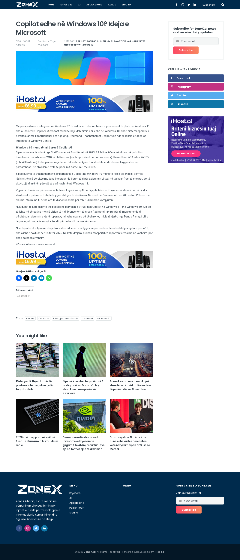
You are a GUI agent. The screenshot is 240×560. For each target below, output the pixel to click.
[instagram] (27, 528)
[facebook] (19, 528)
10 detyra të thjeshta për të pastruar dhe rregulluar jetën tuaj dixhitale (35, 385)
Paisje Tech (76, 508)
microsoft (71, 44)
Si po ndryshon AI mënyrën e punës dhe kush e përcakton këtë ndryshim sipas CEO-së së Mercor (130, 443)
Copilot (81, 41)
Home (50, 4)
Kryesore (66, 4)
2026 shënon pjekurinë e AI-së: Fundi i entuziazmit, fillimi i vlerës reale (37, 441)
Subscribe (208, 5)
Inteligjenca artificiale (115, 41)
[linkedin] (44, 528)
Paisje (112, 4)
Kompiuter (139, 41)
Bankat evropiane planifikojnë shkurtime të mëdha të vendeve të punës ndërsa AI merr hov (130, 385)
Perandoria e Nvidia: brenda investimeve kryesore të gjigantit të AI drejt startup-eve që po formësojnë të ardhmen (83, 443)
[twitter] (36, 528)
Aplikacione (94, 4)
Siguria (126, 4)
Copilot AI (92, 41)
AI (79, 4)
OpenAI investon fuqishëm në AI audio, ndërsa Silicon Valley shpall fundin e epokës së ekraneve (83, 387)
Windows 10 (85, 44)
